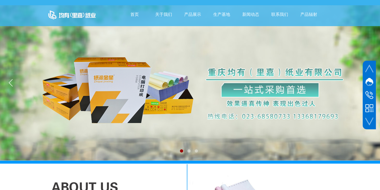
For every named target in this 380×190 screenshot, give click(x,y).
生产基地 (221, 14)
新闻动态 (250, 14)
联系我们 (279, 14)
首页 (134, 14)
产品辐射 (308, 14)
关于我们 (163, 14)
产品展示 (192, 14)
